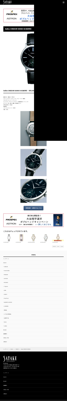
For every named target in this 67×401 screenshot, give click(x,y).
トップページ (6, 372)
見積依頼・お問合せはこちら (34, 208)
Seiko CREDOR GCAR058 (55, 242)
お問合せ (5, 394)
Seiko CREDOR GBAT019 (5, 242)
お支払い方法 (6, 389)
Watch (4, 377)
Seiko (58, 246)
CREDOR (54, 246)
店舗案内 (5, 385)
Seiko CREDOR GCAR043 (43, 242)
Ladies (62, 246)
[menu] (63, 2)
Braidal (4, 381)
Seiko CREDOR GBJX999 (18, 242)
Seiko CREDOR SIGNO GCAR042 (31, 242)
